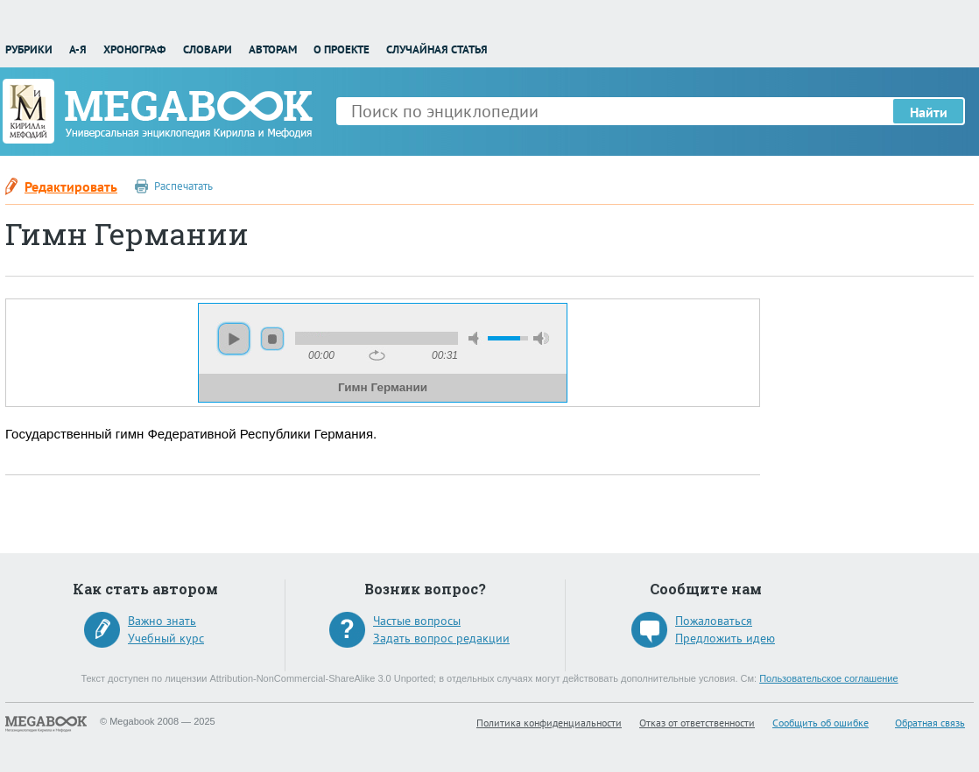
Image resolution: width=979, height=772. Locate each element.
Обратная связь (930, 722)
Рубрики (29, 49)
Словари (207, 49)
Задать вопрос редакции (441, 638)
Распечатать (183, 186)
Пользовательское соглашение (828, 678)
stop (272, 338)
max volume (541, 338)
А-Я (78, 49)
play (233, 338)
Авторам (273, 49)
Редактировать (71, 186)
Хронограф (134, 49)
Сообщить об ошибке (820, 722)
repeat (377, 355)
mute (476, 338)
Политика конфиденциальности (549, 722)
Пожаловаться (713, 620)
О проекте (341, 49)
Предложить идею (725, 638)
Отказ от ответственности (697, 722)
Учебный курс (166, 638)
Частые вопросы (417, 620)
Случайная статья (437, 49)
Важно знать (162, 620)
